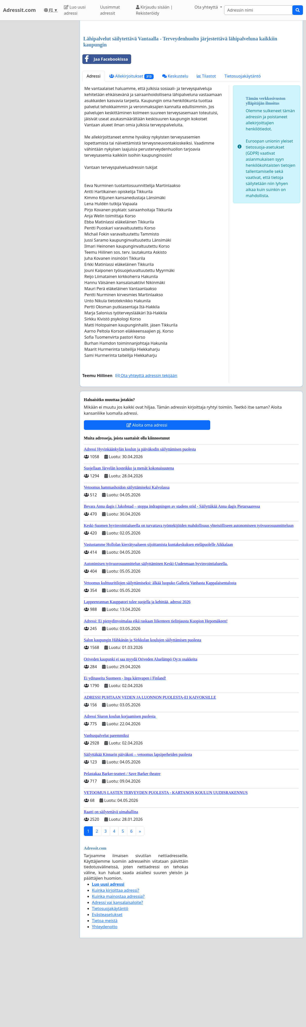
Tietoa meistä (104, 991)
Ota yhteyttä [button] (207, 7)
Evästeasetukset (107, 985)
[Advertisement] (191, 64)
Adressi (94, 147)
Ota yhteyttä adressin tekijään (146, 446)
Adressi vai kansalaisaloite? (117, 973)
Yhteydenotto (104, 997)
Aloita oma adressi (147, 496)
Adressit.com (19, 10)
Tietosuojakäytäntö (242, 147)
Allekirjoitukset (131, 147)
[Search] (258, 10)
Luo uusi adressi (75, 10)
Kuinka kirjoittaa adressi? (115, 961)
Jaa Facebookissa (105, 129)
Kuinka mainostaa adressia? (118, 967)
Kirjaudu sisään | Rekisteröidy (154, 10)
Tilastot (206, 147)
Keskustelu (175, 147)
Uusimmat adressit (110, 10)
